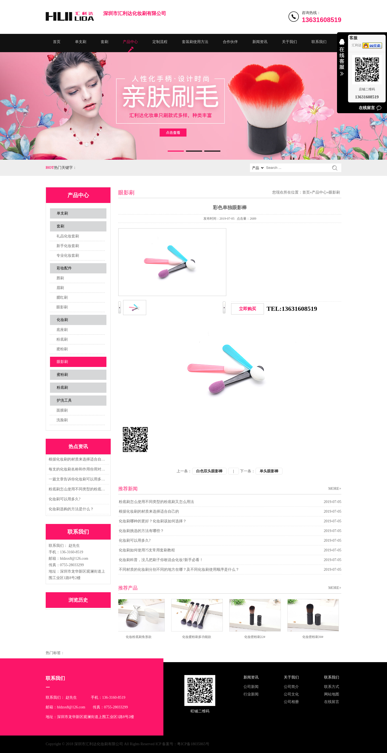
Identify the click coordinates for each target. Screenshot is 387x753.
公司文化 (291, 694)
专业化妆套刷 (67, 256)
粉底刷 (62, 339)
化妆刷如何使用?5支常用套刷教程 (147, 550)
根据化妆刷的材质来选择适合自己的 (77, 459)
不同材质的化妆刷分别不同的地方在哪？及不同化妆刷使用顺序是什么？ (179, 570)
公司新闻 (251, 687)
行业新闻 (251, 694)
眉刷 (60, 288)
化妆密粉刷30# (314, 637)
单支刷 (80, 42)
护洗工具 (64, 400)
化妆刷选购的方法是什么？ (71, 509)
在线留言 (331, 702)
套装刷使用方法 (195, 42)
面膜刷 (62, 410)
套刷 (104, 42)
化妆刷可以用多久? (64, 499)
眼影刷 (62, 307)
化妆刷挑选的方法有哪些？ (141, 531)
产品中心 (130, 42)
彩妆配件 (64, 268)
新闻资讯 (259, 42)
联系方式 (331, 687)
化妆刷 (62, 320)
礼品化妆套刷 (67, 236)
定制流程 (159, 42)
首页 (56, 42)
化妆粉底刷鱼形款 (141, 637)
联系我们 (319, 42)
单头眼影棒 (269, 471)
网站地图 (331, 694)
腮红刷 (62, 297)
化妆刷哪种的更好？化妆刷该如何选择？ (153, 521)
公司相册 (291, 702)
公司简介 (291, 687)
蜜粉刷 (62, 349)
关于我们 (289, 42)
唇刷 (60, 278)
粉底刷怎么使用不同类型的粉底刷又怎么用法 (77, 489)
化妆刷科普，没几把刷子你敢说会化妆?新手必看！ (161, 560)
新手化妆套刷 (67, 246)
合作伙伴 (230, 42)
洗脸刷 (62, 420)
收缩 (342, 61)
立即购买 (247, 308)
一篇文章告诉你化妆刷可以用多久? (77, 479)
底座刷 (62, 330)
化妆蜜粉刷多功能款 (198, 637)
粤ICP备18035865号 (193, 744)
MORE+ (334, 489)
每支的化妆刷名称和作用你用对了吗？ (77, 469)
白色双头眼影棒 (209, 471)
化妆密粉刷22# (256, 637)
